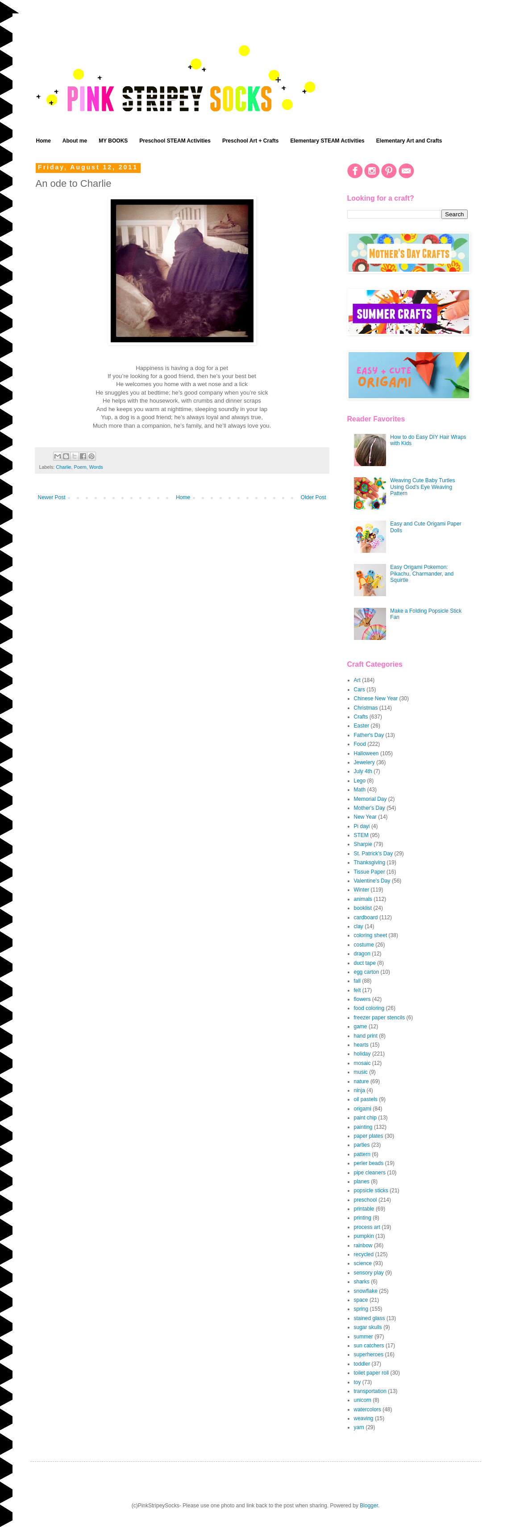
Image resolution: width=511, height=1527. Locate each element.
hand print (366, 1036)
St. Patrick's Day (373, 853)
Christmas (366, 708)
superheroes (369, 1354)
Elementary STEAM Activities (328, 141)
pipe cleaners (370, 1172)
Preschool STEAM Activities (175, 141)
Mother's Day (369, 808)
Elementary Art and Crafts (409, 141)
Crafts (361, 717)
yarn (359, 1427)
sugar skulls (368, 1327)
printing (362, 1218)
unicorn (362, 1400)
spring (361, 1309)
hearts (361, 1045)
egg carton (366, 972)
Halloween (366, 753)
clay (358, 926)
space (361, 1300)
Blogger (369, 1505)
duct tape (365, 963)
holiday (362, 1054)
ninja (359, 1090)
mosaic (362, 1063)
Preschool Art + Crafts (250, 141)
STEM (361, 835)
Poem (80, 467)
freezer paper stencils (379, 1017)
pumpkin (364, 1236)
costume (364, 945)
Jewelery (364, 762)
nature (361, 1081)
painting (363, 1127)
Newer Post (52, 497)
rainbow (363, 1245)
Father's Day (369, 735)
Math (360, 790)
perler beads (369, 1163)
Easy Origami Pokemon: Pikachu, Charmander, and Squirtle (421, 573)
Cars (359, 689)
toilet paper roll (371, 1373)
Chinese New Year (376, 698)
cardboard (366, 917)
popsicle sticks (371, 1190)
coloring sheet (370, 935)
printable (364, 1209)
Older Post (313, 497)
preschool (365, 1200)
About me (74, 141)
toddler (362, 1364)
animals (363, 899)
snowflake (366, 1291)
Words (96, 467)
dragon (362, 954)
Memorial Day (370, 799)
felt (357, 990)
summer (363, 1336)
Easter (362, 726)
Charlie (63, 467)
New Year (365, 817)
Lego (360, 781)
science (363, 1263)
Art (357, 680)
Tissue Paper (369, 872)
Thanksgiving (370, 862)
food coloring (369, 1008)
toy (357, 1382)
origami (362, 1109)
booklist (363, 908)
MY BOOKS (113, 141)
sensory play (369, 1273)
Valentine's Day (372, 881)
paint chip (365, 1118)
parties (362, 1145)
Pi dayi (362, 826)
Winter (362, 890)
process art (367, 1227)
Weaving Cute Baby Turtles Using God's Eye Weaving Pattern (422, 486)
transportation (370, 1391)
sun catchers (369, 1345)
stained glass (369, 1318)
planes (362, 1181)
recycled (364, 1254)
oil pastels (366, 1099)
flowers (362, 999)
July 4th (363, 771)
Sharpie (363, 844)
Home (43, 141)
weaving (364, 1418)
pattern (362, 1154)
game (360, 1026)
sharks (362, 1282)
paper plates (368, 1136)
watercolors (367, 1409)
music (361, 1072)
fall (357, 981)
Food (360, 744)
